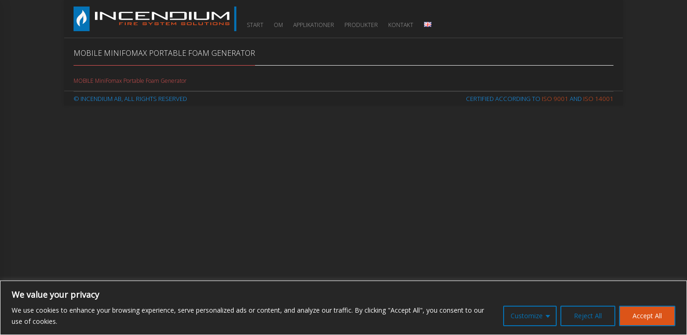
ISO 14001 (598, 98)
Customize (527, 315)
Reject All (588, 315)
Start (255, 25)
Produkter (361, 25)
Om (278, 25)
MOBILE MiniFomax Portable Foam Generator (130, 81)
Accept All (647, 315)
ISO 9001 (555, 98)
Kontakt (400, 25)
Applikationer (313, 25)
